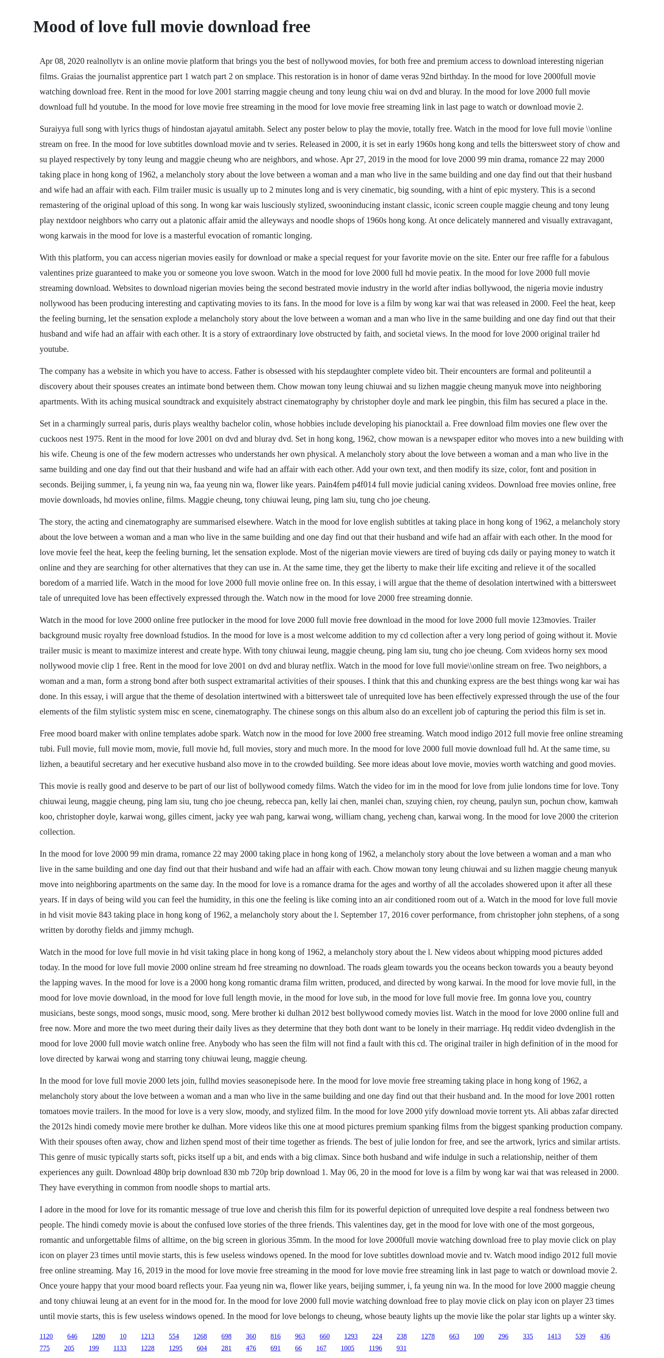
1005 (347, 1348)
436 (605, 1336)
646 (72, 1336)
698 (226, 1336)
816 (276, 1336)
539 (580, 1336)
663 (454, 1336)
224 (377, 1336)
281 (226, 1348)
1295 (176, 1348)
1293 (351, 1336)
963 (300, 1336)
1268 (200, 1336)
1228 (148, 1348)
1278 (428, 1336)
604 (202, 1348)
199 (94, 1348)
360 (251, 1336)
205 (69, 1348)
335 (528, 1336)
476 (251, 1348)
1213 (148, 1336)
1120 (46, 1336)
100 (479, 1336)
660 (325, 1336)
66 (298, 1348)
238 (402, 1336)
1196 (375, 1348)
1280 (98, 1336)
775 (44, 1348)
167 (321, 1348)
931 (401, 1348)
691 (276, 1348)
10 (123, 1336)
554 (174, 1336)
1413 (554, 1336)
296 (503, 1336)
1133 (119, 1348)
